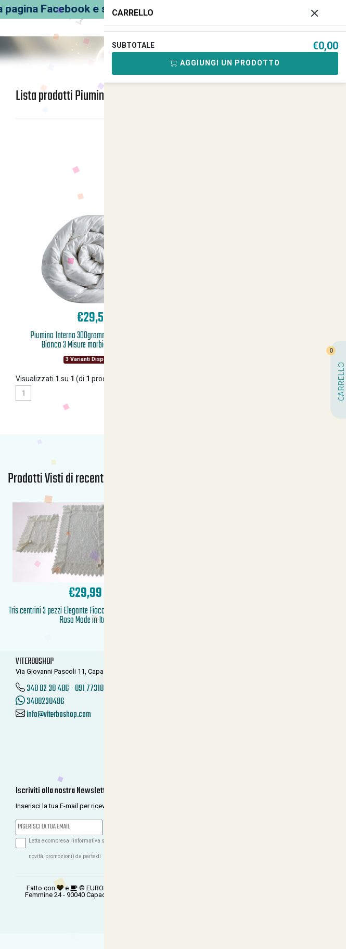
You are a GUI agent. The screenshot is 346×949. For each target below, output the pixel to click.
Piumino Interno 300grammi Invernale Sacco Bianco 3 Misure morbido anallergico (93, 340)
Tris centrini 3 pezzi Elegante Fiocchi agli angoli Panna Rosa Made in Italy (85, 616)
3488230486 (40, 702)
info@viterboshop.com (59, 714)
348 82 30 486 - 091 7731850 (69, 689)
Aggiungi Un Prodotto (225, 63)
